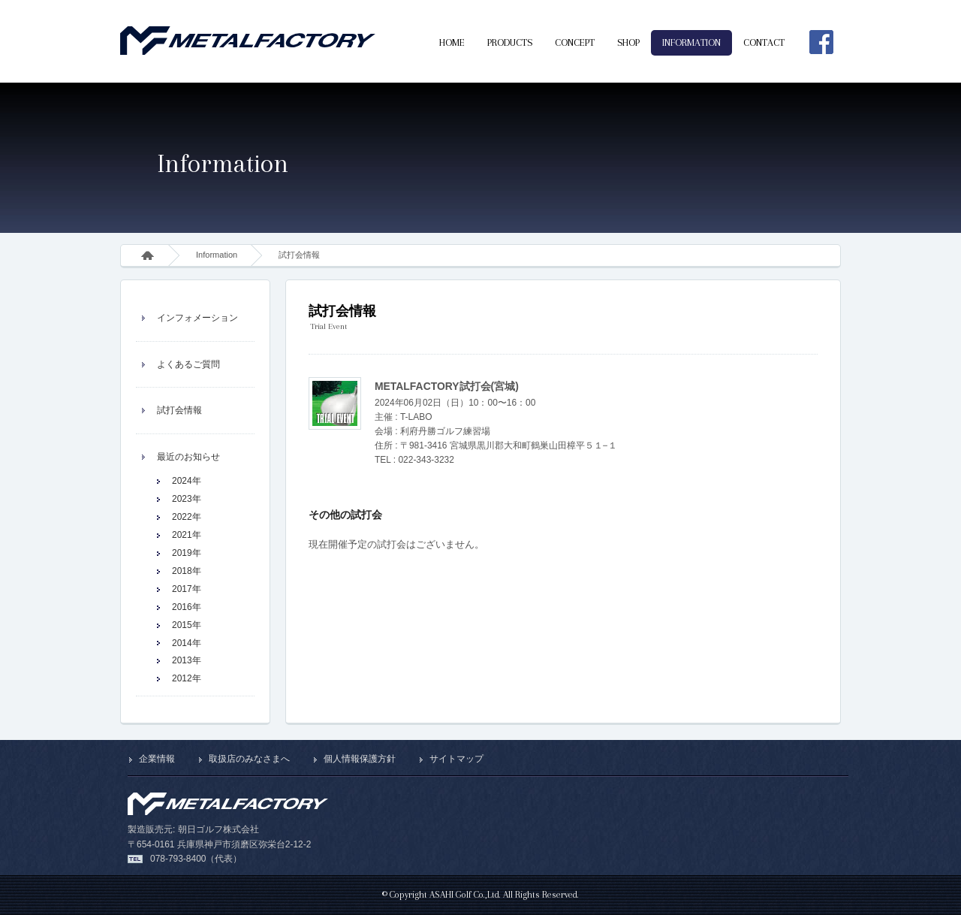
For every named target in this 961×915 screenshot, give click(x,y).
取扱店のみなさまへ (249, 758)
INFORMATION (691, 42)
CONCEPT (575, 42)
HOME (452, 42)
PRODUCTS (509, 42)
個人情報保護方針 (360, 758)
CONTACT (764, 42)
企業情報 (157, 758)
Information (216, 254)
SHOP (628, 42)
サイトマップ (456, 758)
